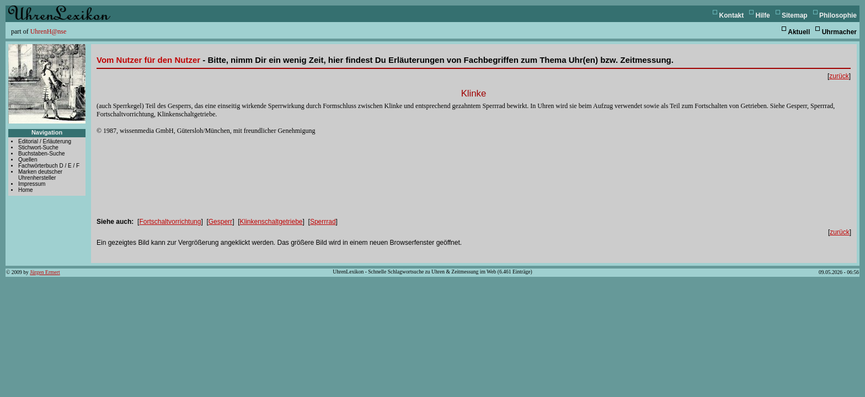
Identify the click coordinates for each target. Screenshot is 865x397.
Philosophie (838, 15)
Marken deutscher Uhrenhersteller (40, 175)
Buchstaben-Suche (41, 154)
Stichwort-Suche (38, 147)
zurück (838, 76)
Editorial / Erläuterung (44, 141)
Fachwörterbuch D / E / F (48, 166)
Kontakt (731, 15)
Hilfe (763, 15)
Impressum (31, 184)
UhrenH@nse (48, 31)
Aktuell (799, 32)
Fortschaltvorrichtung (170, 222)
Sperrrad (323, 222)
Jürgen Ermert (45, 272)
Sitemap (795, 15)
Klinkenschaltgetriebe (270, 222)
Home (25, 190)
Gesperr (220, 222)
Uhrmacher (839, 32)
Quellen (27, 160)
